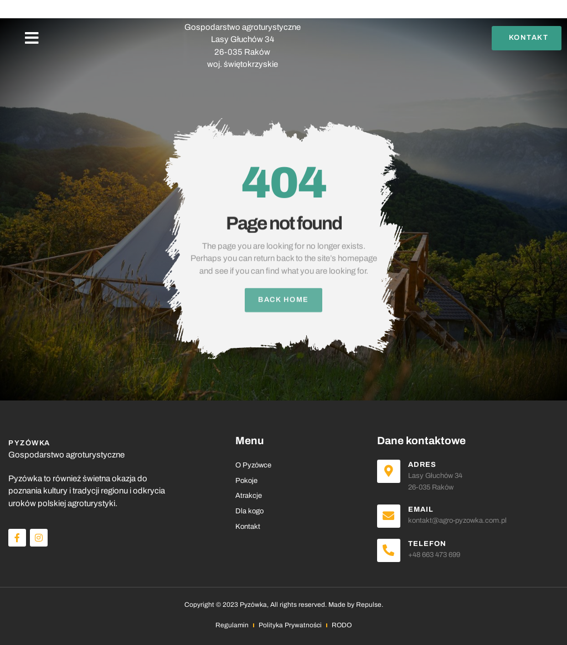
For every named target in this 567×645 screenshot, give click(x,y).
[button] (32, 38)
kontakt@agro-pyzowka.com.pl (457, 520)
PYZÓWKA (242, 15)
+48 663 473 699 (434, 555)
